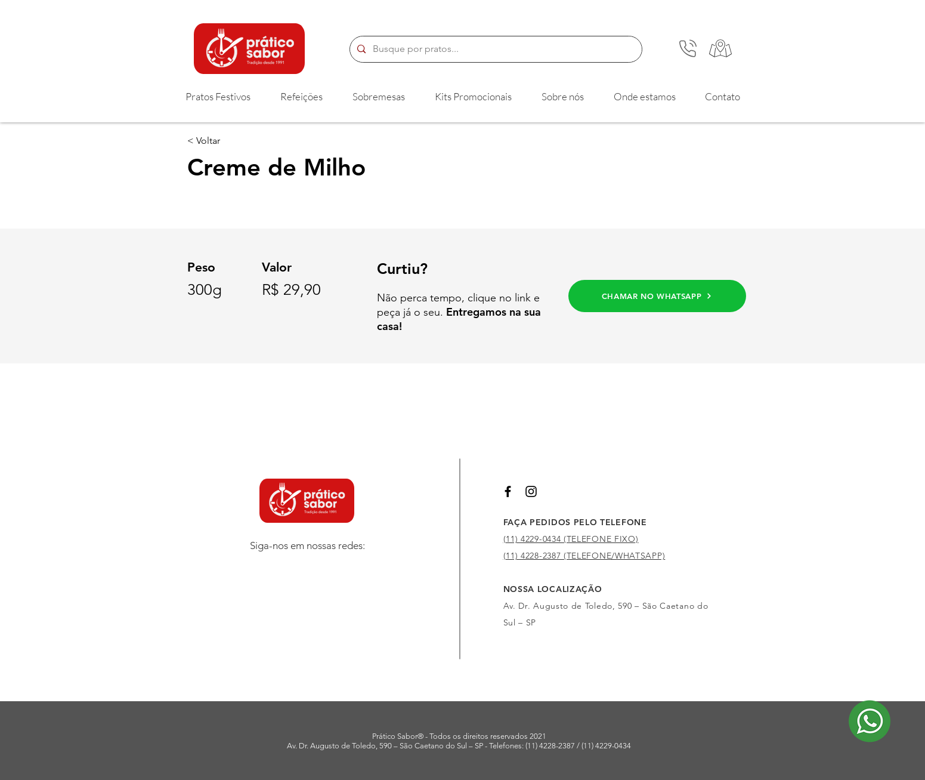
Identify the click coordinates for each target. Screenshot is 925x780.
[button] (218, 96)
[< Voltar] (226, 141)
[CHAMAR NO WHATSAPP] (657, 296)
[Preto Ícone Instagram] (531, 491)
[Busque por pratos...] (495, 49)
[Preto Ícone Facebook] (507, 491)
